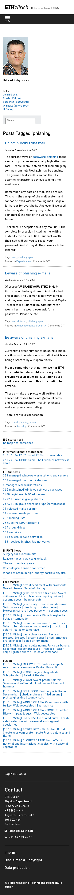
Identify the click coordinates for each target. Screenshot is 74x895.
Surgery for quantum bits (20, 554)
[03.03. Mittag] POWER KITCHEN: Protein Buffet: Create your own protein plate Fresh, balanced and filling (36, 733)
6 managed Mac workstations (22, 485)
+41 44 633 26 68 (20, 837)
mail (14, 257)
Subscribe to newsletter (16, 102)
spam (31, 257)
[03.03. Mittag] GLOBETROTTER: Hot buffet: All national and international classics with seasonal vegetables (35, 744)
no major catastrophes (18, 443)
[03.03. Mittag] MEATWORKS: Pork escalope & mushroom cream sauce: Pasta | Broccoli (33, 666)
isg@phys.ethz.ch (21, 830)
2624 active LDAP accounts (21, 522)
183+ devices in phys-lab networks (26, 541)
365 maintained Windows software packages (32, 489)
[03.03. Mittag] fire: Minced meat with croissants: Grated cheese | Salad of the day (35, 587)
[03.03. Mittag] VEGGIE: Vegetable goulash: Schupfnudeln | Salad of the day (30, 674)
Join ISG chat (10, 94)
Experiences (23, 261)
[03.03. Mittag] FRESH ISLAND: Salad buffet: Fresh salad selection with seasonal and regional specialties (36, 721)
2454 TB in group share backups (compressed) (34, 504)
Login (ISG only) (15, 774)
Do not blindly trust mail (25, 143)
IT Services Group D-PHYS (45, 8)
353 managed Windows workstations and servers (35, 475)
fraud (23, 321)
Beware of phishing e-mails (27, 273)
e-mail (15, 321)
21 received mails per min (20, 513)
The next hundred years (19, 563)
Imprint (11, 853)
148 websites (12, 532)
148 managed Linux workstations (25, 480)
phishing (22, 257)
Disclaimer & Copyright (23, 860)
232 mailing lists (14, 518)
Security (41, 325)
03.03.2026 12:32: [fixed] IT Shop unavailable (32, 455)
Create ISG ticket (12, 98)
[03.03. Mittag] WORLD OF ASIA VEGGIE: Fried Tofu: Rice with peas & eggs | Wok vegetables (36, 712)
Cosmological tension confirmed (24, 568)
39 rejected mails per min (20, 508)
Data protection (17, 868)
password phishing (45, 157)
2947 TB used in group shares (23, 499)
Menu (7, 19)
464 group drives (14, 527)
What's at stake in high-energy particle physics (34, 573)
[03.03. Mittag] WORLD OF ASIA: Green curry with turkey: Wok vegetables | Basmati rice (35, 704)
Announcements (25, 325)
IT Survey (8, 109)
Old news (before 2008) (16, 105)
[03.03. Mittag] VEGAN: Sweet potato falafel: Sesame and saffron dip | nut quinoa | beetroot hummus (33, 683)
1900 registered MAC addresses (24, 494)
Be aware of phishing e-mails (29, 338)
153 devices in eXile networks (23, 537)
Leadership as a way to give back (25, 558)
